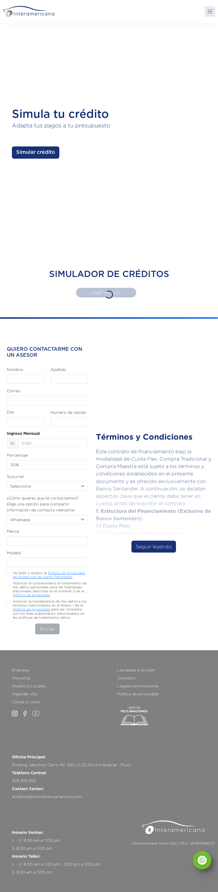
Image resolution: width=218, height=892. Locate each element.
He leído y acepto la (49, 575)
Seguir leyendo (154, 546)
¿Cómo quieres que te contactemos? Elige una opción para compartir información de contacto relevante (42, 504)
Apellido (58, 369)
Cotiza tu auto (26, 702)
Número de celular (68, 412)
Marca (13, 531)
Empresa (20, 670)
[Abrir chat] (202, 860)
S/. (13, 443)
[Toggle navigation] (210, 11)
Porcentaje (17, 455)
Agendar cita (24, 694)
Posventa (21, 678)
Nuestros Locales (29, 686)
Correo (13, 391)
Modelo (14, 553)
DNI (10, 412)
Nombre (15, 369)
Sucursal (15, 476)
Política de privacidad (31, 595)
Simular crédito (35, 152)
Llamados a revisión (136, 670)
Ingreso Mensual (23, 433)
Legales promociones (138, 686)
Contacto (126, 678)
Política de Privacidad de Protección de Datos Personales (49, 575)
